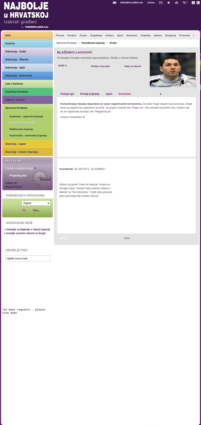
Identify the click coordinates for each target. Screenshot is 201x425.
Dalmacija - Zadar (15, 51)
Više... (36, 210)
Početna (177, 2)
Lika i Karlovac (14, 83)
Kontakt (162, 2)
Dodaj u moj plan (100, 66)
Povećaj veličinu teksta (198, 2)
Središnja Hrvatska (16, 91)
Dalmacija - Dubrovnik (18, 75)
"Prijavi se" (138, 107)
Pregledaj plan (18, 175)
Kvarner (10, 43)
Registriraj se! (13, 186)
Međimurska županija (21, 129)
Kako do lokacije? (72, 174)
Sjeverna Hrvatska (16, 107)
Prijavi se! (11, 183)
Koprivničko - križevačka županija (28, 135)
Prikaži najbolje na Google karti (27, 288)
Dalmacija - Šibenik (16, 59)
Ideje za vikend (132, 66)
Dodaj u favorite (169, 2)
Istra (8, 35)
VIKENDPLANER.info (131, 2)
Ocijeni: (63, 238)
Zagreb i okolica (15, 99)
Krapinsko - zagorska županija (26, 116)
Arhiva (151, 2)
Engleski (115, 2)
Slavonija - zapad (15, 144)
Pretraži (186, 2)
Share (127, 238)
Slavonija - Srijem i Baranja (21, 152)
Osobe (113, 43)
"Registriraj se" (102, 111)
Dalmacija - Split (15, 67)
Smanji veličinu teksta (193, 2)
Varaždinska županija (22, 122)
